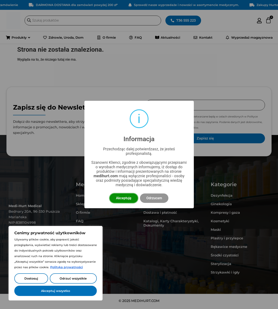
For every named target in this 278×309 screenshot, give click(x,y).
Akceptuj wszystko (55, 291)
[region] (56, 263)
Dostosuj (31, 278)
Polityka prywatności (66, 267)
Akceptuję (123, 198)
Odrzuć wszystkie (73, 278)
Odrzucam (154, 198)
